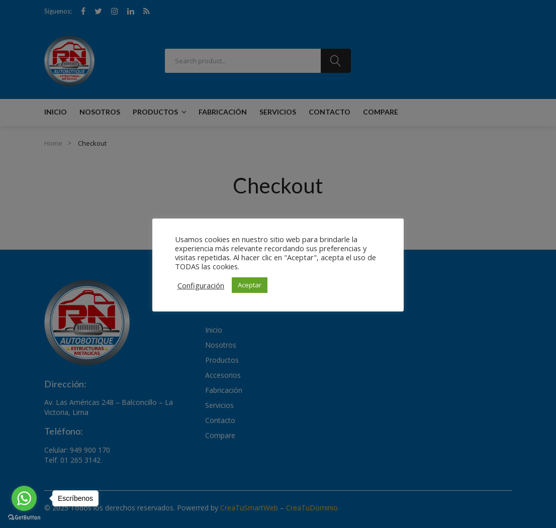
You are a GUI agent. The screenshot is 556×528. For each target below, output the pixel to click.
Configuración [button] (200, 285)
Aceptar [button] (249, 284)
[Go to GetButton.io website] (24, 517)
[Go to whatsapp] (24, 498)
